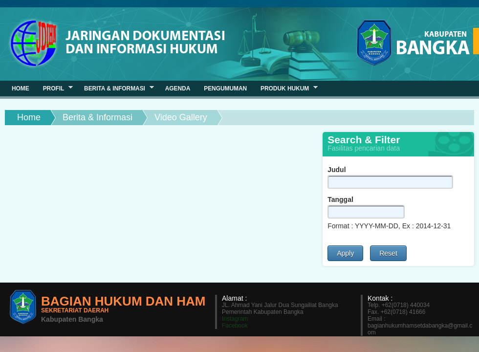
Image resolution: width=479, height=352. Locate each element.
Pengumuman (225, 88)
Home (29, 117)
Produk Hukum (286, 88)
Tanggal (340, 199)
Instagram (235, 318)
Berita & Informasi (97, 117)
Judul (336, 170)
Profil (54, 88)
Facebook (235, 325)
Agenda (178, 88)
